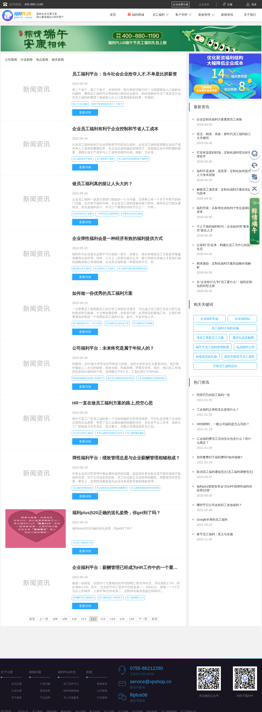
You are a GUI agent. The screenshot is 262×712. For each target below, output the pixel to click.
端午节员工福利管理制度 (212, 347)
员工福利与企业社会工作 (117, 323)
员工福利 (159, 14)
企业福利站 (242, 318)
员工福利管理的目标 (82, 488)
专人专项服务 (71, 697)
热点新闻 (42, 59)
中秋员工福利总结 (225, 366)
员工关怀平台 (71, 683)
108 (55, 619)
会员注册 (16, 683)
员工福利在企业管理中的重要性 (112, 488)
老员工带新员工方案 (210, 337)
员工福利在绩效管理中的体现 (145, 488)
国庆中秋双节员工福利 (239, 356)
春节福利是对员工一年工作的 (87, 323)
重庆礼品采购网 (243, 337)
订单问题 (45, 683)
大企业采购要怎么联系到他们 (151, 378)
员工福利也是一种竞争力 (110, 597)
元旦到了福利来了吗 (82, 542)
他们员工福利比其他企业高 (120, 378)
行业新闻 (26, 59)
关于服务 (16, 697)
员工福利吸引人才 (135, 597)
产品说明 (45, 697)
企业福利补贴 (209, 318)
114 (112, 619)
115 (122, 619)
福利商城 (135, 14)
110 (74, 619)
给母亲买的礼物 (206, 356)
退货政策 (45, 690)
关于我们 (250, 14)
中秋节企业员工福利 (132, 213)
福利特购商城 (71, 690)
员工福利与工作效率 (143, 323)
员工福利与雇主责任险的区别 (132, 268)
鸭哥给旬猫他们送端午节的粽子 (88, 378)
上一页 (43, 619)
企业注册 (16, 690)
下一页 (142, 619)
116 (131, 619)
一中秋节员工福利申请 (107, 213)
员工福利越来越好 (135, 433)
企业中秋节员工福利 (82, 213)
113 (102, 619)
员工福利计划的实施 (225, 328)
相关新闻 (58, 59)
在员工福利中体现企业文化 (109, 433)
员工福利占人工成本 (104, 268)
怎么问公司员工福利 (82, 433)
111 (83, 619)
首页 (113, 14)
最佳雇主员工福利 (81, 268)
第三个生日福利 (80, 104)
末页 (154, 619)
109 (64, 619)
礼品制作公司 (245, 347)
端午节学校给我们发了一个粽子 (107, 104)
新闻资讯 (227, 14)
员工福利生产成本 (105, 159)
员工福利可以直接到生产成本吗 (133, 159)
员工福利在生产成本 (82, 159)
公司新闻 (11, 59)
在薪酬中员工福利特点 (83, 597)
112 (93, 619)
